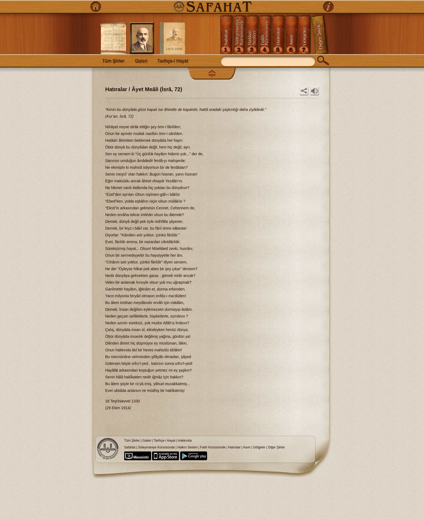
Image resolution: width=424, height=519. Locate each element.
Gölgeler (259, 447)
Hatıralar (234, 447)
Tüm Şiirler (132, 440)
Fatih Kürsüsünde (213, 447)
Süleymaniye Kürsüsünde (156, 447)
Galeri (147, 440)
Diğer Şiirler (276, 447)
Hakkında (185, 440)
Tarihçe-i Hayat (164, 440)
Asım (247, 447)
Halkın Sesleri (187, 447)
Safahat (129, 447)
